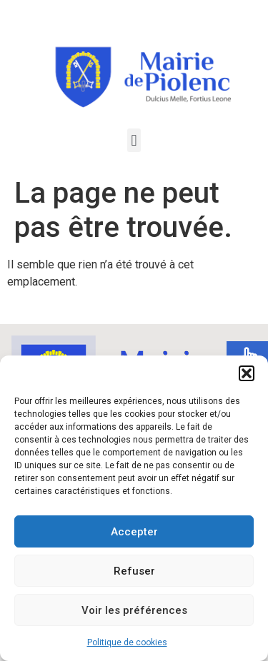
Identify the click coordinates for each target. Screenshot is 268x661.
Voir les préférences (134, 610)
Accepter (134, 531)
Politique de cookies (127, 642)
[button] (246, 373)
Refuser (134, 571)
